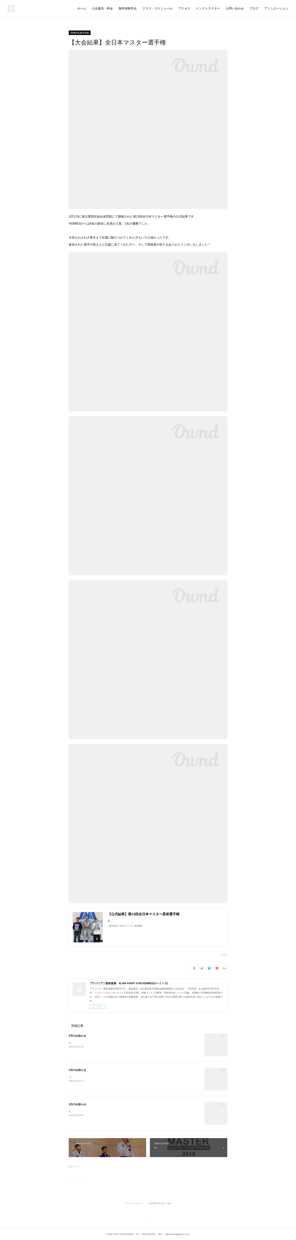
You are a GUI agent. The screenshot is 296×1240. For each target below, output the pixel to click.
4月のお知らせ (77, 1069)
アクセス (184, 8)
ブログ (254, 8)
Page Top (148, 1219)
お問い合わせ (235, 8)
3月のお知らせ (77, 1104)
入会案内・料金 (102, 8)
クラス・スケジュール (157, 8)
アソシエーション (276, 8)
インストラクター (208, 8)
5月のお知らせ (77, 1035)
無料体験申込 (128, 8)
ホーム (81, 8)
